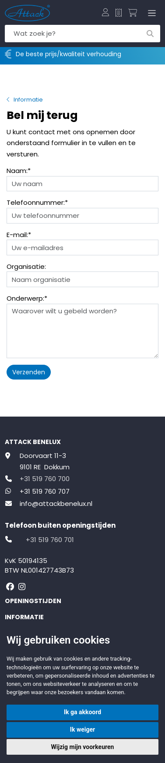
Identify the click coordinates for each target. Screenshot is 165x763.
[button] (105, 13)
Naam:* (19, 170)
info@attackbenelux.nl (56, 503)
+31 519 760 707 (45, 491)
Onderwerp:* (27, 298)
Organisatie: (26, 266)
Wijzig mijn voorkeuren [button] (82, 746)
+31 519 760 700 (45, 478)
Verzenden (28, 372)
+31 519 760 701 (50, 539)
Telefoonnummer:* (37, 202)
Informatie (28, 99)
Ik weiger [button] (82, 729)
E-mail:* (19, 234)
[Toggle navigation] (150, 13)
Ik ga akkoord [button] (82, 712)
